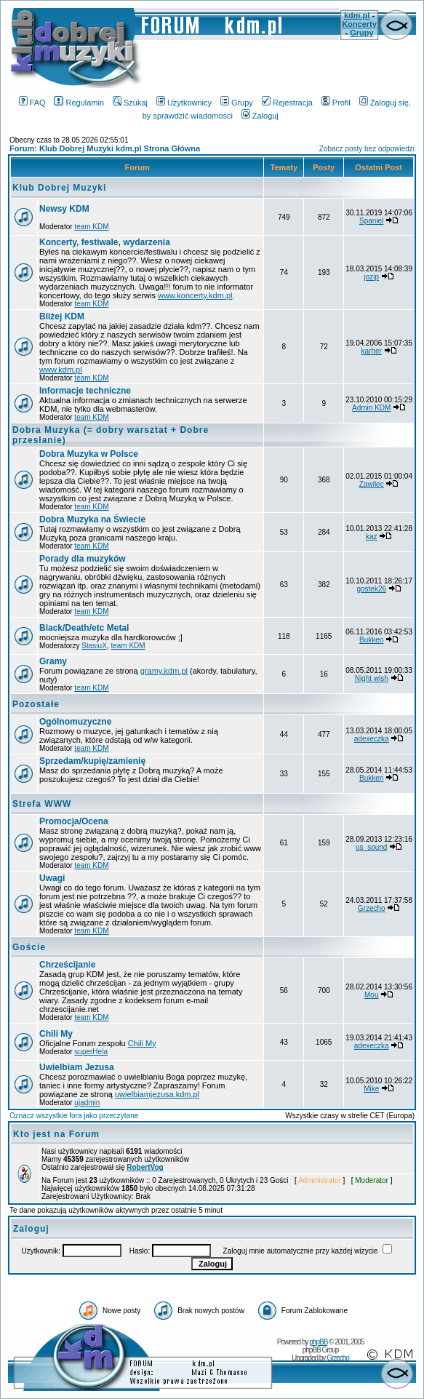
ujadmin (87, 1103)
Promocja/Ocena (73, 821)
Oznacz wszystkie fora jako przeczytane (73, 1116)
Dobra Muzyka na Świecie (92, 519)
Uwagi (52, 878)
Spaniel (371, 221)
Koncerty (359, 24)
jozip (371, 277)
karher (371, 351)
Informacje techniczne (85, 391)
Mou (371, 995)
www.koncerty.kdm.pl (195, 295)
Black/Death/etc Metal (84, 628)
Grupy (361, 32)
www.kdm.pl (60, 369)
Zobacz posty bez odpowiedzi (367, 149)
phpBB (318, 1342)
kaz (371, 537)
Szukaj (130, 102)
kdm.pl (356, 15)
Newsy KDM (64, 209)
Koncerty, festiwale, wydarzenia (104, 242)
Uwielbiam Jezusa (76, 1067)
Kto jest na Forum (56, 1134)
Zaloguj (260, 115)
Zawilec (371, 484)
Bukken (371, 640)
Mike (371, 1089)
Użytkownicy (184, 102)
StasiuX (93, 646)
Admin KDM (371, 408)
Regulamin (79, 102)
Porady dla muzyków (82, 559)
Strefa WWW (41, 804)
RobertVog (145, 1167)
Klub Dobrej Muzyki (59, 188)
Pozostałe (36, 704)
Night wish (371, 678)
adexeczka (371, 739)
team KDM (91, 227)
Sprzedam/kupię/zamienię (92, 761)
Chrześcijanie (67, 965)
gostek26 (371, 589)
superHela (91, 1052)
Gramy (53, 661)
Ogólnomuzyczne (75, 722)
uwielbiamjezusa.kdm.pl (157, 1094)
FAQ (32, 102)
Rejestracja (287, 102)
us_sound (371, 847)
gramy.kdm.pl (164, 670)
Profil (336, 102)
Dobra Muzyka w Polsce (88, 454)
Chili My (56, 1034)
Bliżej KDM (61, 316)
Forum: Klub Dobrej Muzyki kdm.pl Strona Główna (104, 148)
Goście (29, 947)
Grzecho (371, 908)
